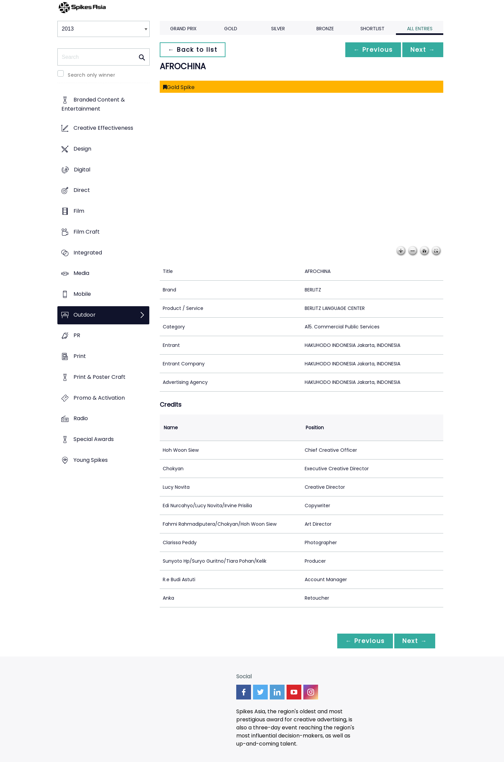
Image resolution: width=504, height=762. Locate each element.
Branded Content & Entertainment (93, 104)
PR (76, 335)
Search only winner (91, 75)
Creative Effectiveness (103, 128)
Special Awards (93, 439)
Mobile (82, 294)
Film (78, 211)
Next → (422, 49)
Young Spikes (90, 460)
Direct (81, 190)
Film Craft (86, 232)
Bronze (325, 28)
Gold (230, 28)
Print (79, 356)
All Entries (420, 28)
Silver (278, 28)
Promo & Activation (99, 398)
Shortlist (372, 28)
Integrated (87, 252)
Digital (82, 169)
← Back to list (192, 49)
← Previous (373, 49)
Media (81, 273)
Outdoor (84, 315)
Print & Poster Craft (99, 377)
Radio (80, 419)
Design (82, 149)
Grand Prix (183, 28)
